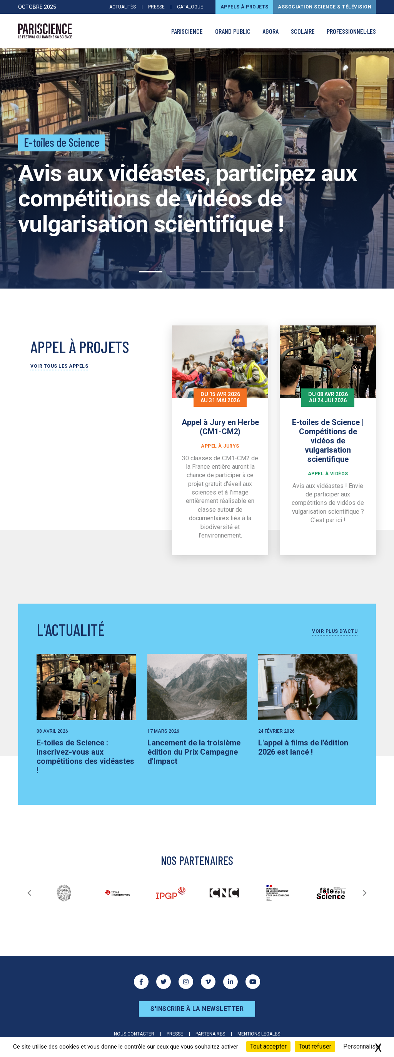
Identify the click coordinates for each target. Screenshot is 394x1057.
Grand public (232, 31)
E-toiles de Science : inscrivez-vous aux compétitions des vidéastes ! (85, 756)
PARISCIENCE (187, 31)
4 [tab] (243, 271)
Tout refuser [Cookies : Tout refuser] (315, 1046)
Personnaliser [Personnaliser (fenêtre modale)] (362, 1046)
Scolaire (303, 31)
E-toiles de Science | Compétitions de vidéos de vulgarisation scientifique (328, 441)
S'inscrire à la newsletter (197, 1008)
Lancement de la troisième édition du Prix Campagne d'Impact (193, 752)
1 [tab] (150, 271)
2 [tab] (181, 271)
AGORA (270, 31)
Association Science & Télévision (324, 7)
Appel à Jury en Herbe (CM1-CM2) (220, 427)
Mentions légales (258, 1034)
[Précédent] (29, 893)
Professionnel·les (351, 31)
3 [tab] (212, 271)
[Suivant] (364, 893)
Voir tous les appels (59, 366)
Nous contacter (134, 1034)
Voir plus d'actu (334, 631)
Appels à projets (244, 7)
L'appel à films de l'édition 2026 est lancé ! (303, 747)
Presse (156, 7)
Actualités (122, 7)
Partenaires (210, 1034)
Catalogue (190, 7)
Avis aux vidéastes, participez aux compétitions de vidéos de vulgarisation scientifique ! (187, 198)
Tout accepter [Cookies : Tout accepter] (268, 1046)
